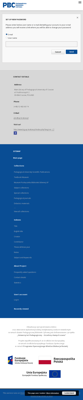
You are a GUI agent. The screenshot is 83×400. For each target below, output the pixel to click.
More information (52, 393)
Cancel (58, 52)
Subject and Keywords (23, 257)
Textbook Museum (21, 177)
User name (11, 38)
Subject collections (21, 188)
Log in (16, 300)
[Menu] (79, 2)
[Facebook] (15, 133)
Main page (17, 158)
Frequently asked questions (25, 272)
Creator (17, 236)
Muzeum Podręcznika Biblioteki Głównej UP (31, 182)
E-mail (9, 34)
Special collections (21, 193)
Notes (16, 252)
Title (15, 226)
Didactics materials (21, 203)
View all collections (21, 211)
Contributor (18, 242)
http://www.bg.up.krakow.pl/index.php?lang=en (34, 129)
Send (71, 52)
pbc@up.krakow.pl (21, 118)
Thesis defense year (22, 247)
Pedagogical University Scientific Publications (32, 172)
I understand (69, 393)
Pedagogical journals (22, 198)
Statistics (17, 282)
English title (18, 231)
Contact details (20, 277)
